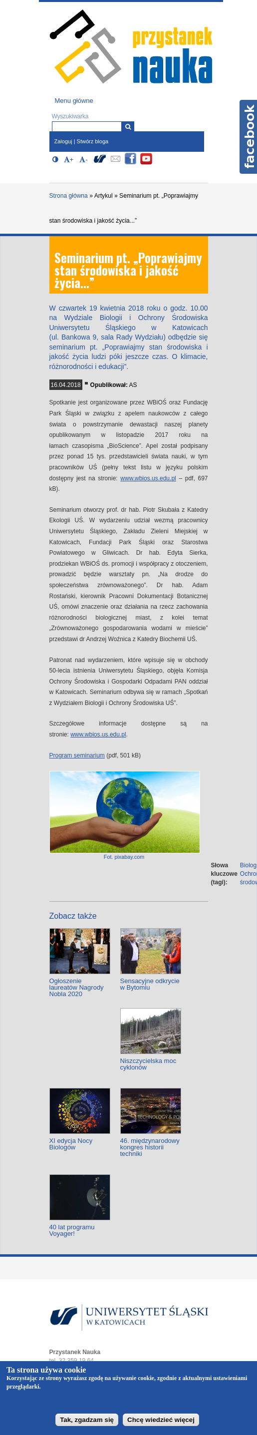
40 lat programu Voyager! (72, 1230)
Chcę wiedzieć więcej (161, 1420)
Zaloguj (63, 141)
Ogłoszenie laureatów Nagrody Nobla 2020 (76, 987)
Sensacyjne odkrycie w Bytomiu (150, 984)
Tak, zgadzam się (87, 1420)
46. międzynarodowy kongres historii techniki (150, 1147)
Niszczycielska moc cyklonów (148, 1064)
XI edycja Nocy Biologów (71, 1144)
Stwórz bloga (93, 141)
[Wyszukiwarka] (128, 126)
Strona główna (68, 195)
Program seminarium (77, 755)
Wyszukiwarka (70, 116)
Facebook (248, 137)
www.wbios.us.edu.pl (148, 478)
